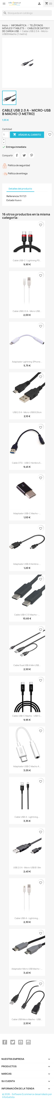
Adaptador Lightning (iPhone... (27, 361)
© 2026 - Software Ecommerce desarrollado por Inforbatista (27, 1096)
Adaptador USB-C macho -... (27, 513)
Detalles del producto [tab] (20, 188)
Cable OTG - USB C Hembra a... (27, 462)
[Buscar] (27, 13)
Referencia (12, 196)
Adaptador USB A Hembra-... (27, 564)
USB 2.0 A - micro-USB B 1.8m (27, 867)
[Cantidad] (5, 135)
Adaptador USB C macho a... (27, 766)
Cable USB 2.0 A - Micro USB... (27, 311)
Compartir (17, 155)
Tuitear (24, 155)
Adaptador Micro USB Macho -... (27, 968)
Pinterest (31, 155)
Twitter (12, 1042)
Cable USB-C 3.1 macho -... (27, 614)
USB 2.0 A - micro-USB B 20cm (27, 412)
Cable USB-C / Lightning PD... (27, 260)
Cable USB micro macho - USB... (27, 1019)
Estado (10, 200)
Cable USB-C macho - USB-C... (27, 715)
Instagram (28, 1042)
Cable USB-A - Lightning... (27, 817)
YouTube (20, 1042)
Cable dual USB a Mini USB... (27, 665)
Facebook (4, 1042)
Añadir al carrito (27, 135)
